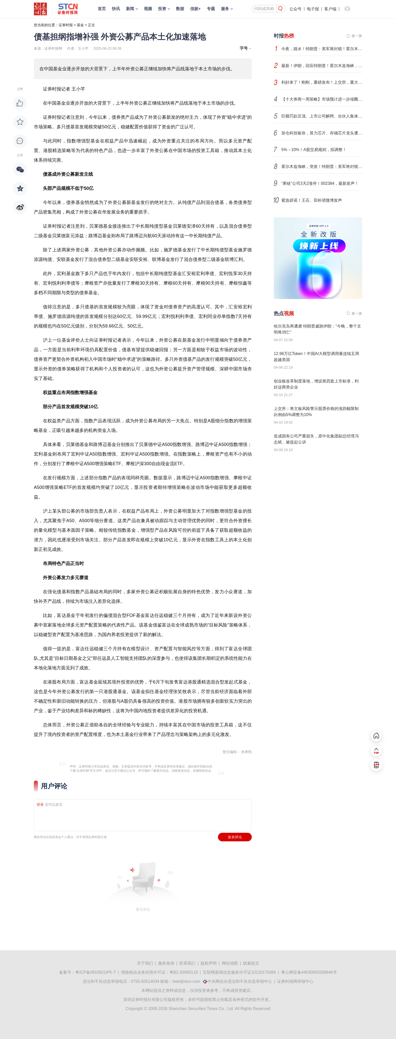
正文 (91, 25)
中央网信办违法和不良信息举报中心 (239, 981)
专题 (211, 9)
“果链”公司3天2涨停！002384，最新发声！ (320, 183)
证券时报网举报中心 (295, 981)
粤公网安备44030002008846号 (309, 972)
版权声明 (209, 963)
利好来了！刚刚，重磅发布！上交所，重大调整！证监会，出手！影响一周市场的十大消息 (321, 82)
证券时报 (66, 25)
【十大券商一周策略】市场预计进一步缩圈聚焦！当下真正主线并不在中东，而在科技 (321, 99)
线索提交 (251, 963)
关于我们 (145, 963)
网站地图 (230, 963)
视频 (148, 9)
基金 (80, 25)
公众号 (295, 9)
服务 (225, 9)
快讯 (116, 9)
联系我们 (187, 963)
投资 (162, 9)
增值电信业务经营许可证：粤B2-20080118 (159, 972)
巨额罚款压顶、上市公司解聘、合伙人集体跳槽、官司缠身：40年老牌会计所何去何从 (321, 116)
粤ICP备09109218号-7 (95, 972)
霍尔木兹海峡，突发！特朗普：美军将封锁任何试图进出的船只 (321, 166)
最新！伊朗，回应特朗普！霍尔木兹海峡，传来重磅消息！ (321, 66)
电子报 (313, 9)
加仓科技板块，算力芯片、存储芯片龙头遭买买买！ (321, 133)
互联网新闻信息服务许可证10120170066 (239, 972)
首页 (102, 9)
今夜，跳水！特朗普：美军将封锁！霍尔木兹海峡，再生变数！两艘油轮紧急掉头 (321, 49)
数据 (180, 9)
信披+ (195, 9)
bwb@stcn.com (186, 981)
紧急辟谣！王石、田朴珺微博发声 (311, 200)
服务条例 (166, 963)
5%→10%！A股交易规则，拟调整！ (313, 149)
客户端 (330, 9)
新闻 (130, 9)
